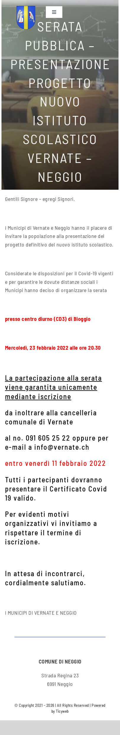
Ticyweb (62, 711)
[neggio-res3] (26, 8)
